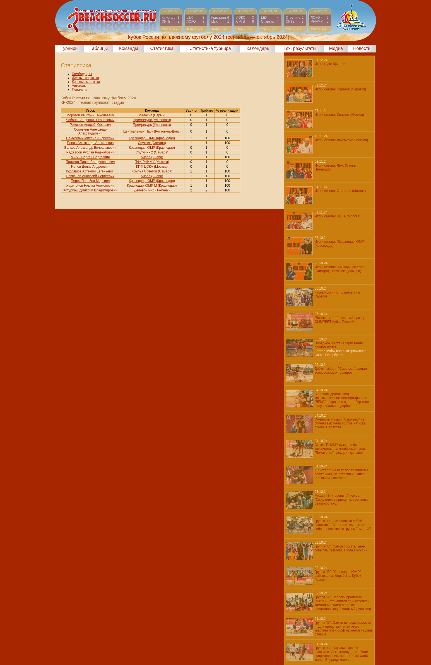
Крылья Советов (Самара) (151, 171)
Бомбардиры (82, 74)
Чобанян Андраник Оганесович (90, 120)
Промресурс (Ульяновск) (152, 120)
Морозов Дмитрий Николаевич (90, 115)
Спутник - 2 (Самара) (152, 152)
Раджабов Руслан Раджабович (90, 152)
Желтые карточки (85, 78)
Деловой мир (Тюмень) (152, 190)
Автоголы (79, 86)
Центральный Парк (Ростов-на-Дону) (152, 131)
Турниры (69, 48)
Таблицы (99, 48)
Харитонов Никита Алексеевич (90, 186)
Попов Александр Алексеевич (90, 143)
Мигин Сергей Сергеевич (90, 157)
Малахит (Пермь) (151, 115)
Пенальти (79, 90)
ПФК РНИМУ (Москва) (152, 162)
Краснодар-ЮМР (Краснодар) (152, 138)
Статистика (162, 48)
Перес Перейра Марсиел (90, 181)
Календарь (258, 48)
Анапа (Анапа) (152, 157)
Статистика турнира (210, 48)
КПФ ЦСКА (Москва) (152, 167)
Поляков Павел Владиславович (90, 162)
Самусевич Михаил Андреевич (90, 138)
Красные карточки (86, 82)
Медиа (336, 48)
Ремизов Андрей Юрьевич (90, 125)
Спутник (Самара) (152, 143)
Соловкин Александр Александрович (90, 131)
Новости (361, 48)
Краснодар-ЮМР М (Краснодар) (152, 186)
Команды (128, 48)
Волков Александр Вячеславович (90, 148)
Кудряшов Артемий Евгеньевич (90, 171)
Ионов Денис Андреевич (90, 167)
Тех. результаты (299, 48)
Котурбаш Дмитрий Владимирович (90, 190)
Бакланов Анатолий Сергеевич (90, 176)
